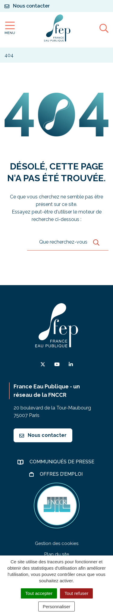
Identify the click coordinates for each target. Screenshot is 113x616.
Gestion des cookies (56, 543)
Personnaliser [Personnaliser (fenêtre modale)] (57, 606)
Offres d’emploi (62, 474)
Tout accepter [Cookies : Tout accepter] (38, 593)
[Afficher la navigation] (10, 28)
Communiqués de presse (63, 462)
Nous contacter (43, 435)
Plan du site (56, 554)
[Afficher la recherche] (103, 28)
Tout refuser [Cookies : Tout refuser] (76, 593)
